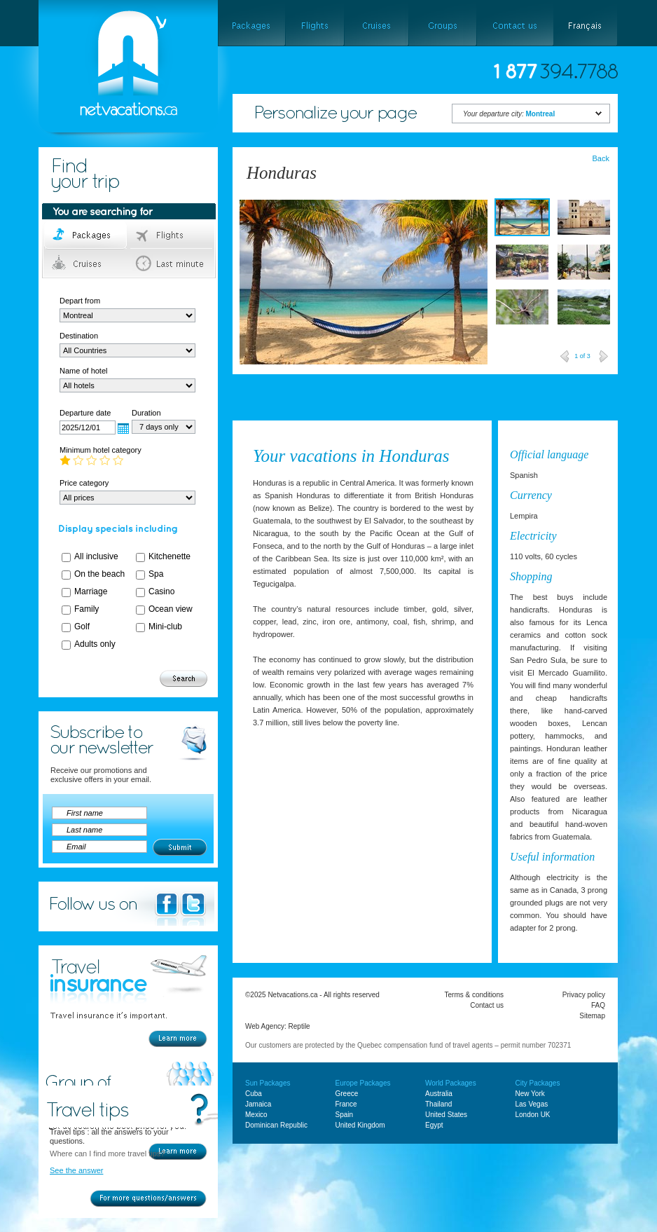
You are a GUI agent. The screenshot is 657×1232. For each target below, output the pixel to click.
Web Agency (264, 1026)
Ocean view (170, 609)
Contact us (487, 1005)
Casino (161, 591)
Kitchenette (169, 556)
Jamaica (258, 1104)
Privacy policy (583, 995)
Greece (347, 1093)
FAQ (598, 1005)
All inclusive (96, 556)
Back (601, 158)
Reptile (299, 1026)
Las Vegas (532, 1104)
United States (446, 1114)
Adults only (95, 644)
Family (86, 609)
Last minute (172, 263)
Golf (82, 626)
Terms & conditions (474, 995)
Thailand (438, 1104)
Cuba (253, 1093)
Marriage (90, 591)
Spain (345, 1114)
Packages (86, 235)
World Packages (450, 1083)
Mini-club (165, 626)
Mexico (256, 1114)
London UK (533, 1114)
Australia (438, 1093)
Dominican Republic (276, 1125)
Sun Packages (268, 1083)
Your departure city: (509, 114)
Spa (155, 574)
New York (530, 1093)
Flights (172, 235)
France (346, 1104)
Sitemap (592, 1016)
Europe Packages (363, 1083)
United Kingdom (360, 1125)
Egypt (434, 1125)
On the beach (99, 574)
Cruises (86, 263)
